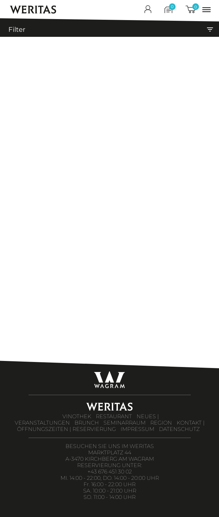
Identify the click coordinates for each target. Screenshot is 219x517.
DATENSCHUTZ (179, 429)
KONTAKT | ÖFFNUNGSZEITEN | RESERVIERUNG (111, 426)
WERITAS (33, 9)
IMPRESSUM (137, 429)
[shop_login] (148, 11)
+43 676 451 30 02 (109, 471)
